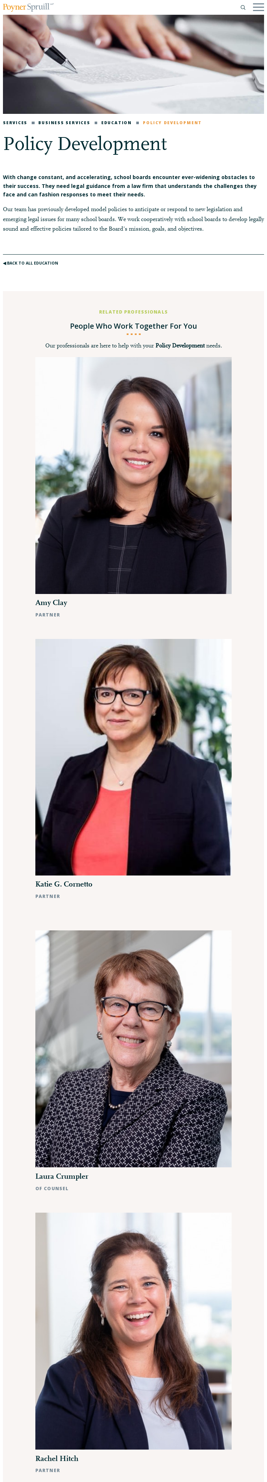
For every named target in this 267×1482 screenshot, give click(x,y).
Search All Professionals (133, 1170)
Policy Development (169, 122)
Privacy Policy (24, 1470)
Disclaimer (57, 1470)
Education (113, 122)
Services (15, 122)
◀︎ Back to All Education (30, 263)
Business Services (61, 122)
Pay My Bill (86, 1470)
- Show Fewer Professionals (134, 1187)
